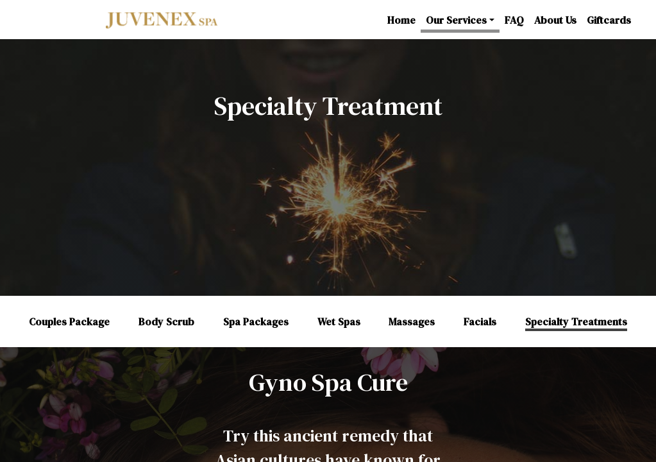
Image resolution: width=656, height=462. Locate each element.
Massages (412, 321)
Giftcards (609, 20)
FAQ (514, 20)
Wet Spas (338, 321)
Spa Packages (256, 321)
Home (401, 20)
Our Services (456, 20)
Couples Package (69, 321)
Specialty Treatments (576, 321)
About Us (555, 20)
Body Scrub (166, 321)
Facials (480, 321)
